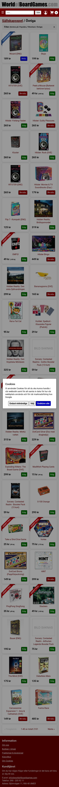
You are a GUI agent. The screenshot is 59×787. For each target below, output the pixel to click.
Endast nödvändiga (18, 403)
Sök (38, 12)
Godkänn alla (43, 403)
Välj (32, 403)
